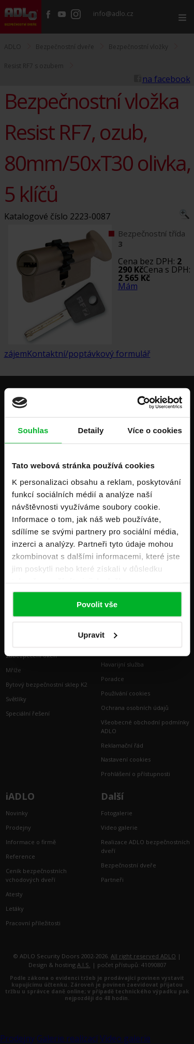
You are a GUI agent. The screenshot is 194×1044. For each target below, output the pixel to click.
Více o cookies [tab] (154, 429)
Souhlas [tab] (33, 429)
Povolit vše (97, 604)
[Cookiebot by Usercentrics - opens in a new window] (138, 402)
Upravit (97, 634)
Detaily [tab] (91, 429)
